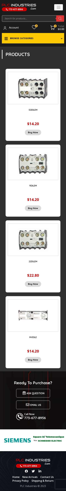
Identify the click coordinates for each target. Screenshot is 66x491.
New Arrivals (30, 477)
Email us (33, 404)
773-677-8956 (14, 9)
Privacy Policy (20, 480)
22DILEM (33, 261)
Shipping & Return (43, 480)
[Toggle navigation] (58, 7)
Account (14, 27)
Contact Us (47, 477)
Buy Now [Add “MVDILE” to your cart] (33, 359)
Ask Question (33, 393)
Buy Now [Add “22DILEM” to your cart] (33, 283)
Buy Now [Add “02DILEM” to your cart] (33, 132)
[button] (33, 38)
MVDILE (33, 337)
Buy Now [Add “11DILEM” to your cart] (33, 208)
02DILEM (33, 109)
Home (16, 477)
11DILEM (33, 185)
